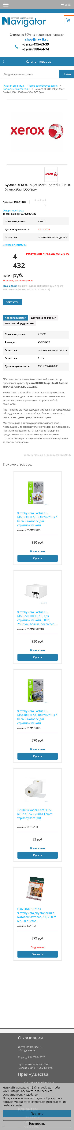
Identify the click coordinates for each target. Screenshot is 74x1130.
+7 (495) (35, 49)
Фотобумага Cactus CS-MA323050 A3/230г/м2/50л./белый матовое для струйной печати (37, 519)
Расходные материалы (16, 89)
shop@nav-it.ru (37, 39)
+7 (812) (35, 44)
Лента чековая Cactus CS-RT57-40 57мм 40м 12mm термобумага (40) (34, 814)
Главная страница (13, 85)
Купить (37, 558)
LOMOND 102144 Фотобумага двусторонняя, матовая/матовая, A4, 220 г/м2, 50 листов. (36, 915)
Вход (67, 4)
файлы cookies (40, 1087)
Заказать (12, 302)
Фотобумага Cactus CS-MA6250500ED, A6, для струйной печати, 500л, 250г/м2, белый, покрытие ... (37, 618)
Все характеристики (14, 244)
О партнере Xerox (13, 210)
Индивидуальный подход (39, 1082)
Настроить (37, 1123)
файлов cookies (13, 1105)
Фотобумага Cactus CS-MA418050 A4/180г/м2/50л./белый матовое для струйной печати (37, 717)
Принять (37, 1113)
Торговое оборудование (43, 85)
